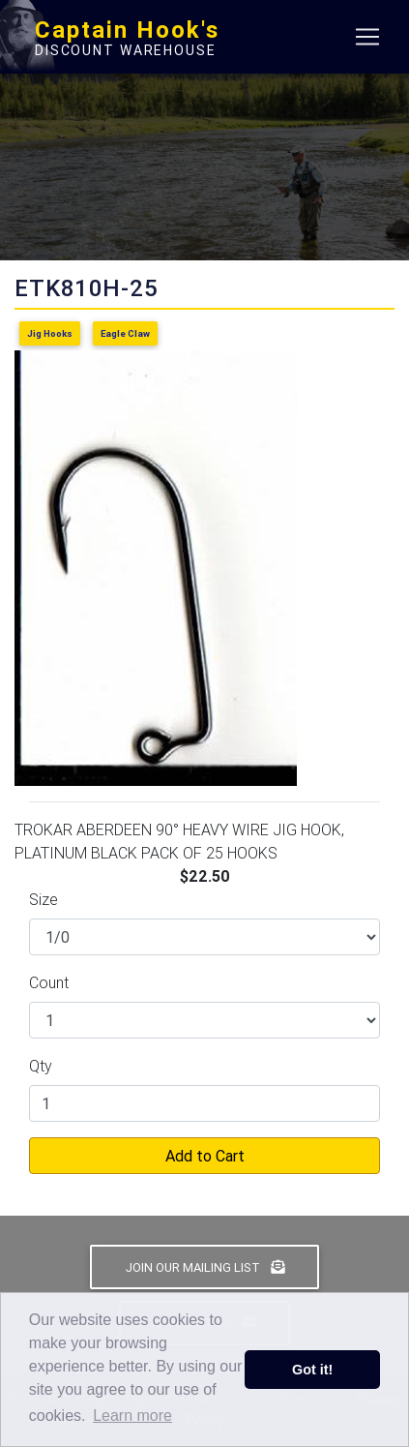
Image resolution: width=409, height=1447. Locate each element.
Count (49, 982)
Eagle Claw (125, 333)
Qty (40, 1065)
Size (43, 899)
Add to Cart (205, 1155)
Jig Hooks (50, 333)
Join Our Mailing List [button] (205, 1267)
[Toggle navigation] (367, 36)
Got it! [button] (312, 1369)
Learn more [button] (132, 1415)
